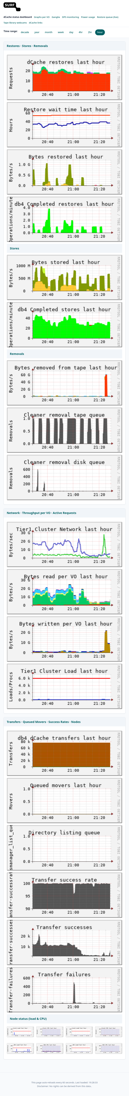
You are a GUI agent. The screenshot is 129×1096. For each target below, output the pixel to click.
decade (25, 32)
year (36, 32)
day (71, 32)
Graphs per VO (42, 17)
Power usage (88, 17)
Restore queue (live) (107, 17)
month (48, 32)
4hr (81, 32)
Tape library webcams (15, 22)
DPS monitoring (70, 17)
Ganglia (56, 17)
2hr (90, 32)
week (61, 32)
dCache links (35, 22)
